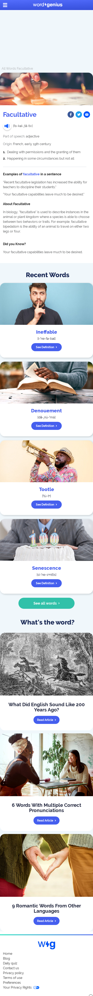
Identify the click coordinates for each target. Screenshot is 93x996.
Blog (6, 958)
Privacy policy (13, 973)
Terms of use (12, 978)
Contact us (11, 968)
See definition (46, 347)
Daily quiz (10, 963)
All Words (9, 68)
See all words (46, 603)
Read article (46, 720)
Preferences (12, 983)
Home (7, 954)
